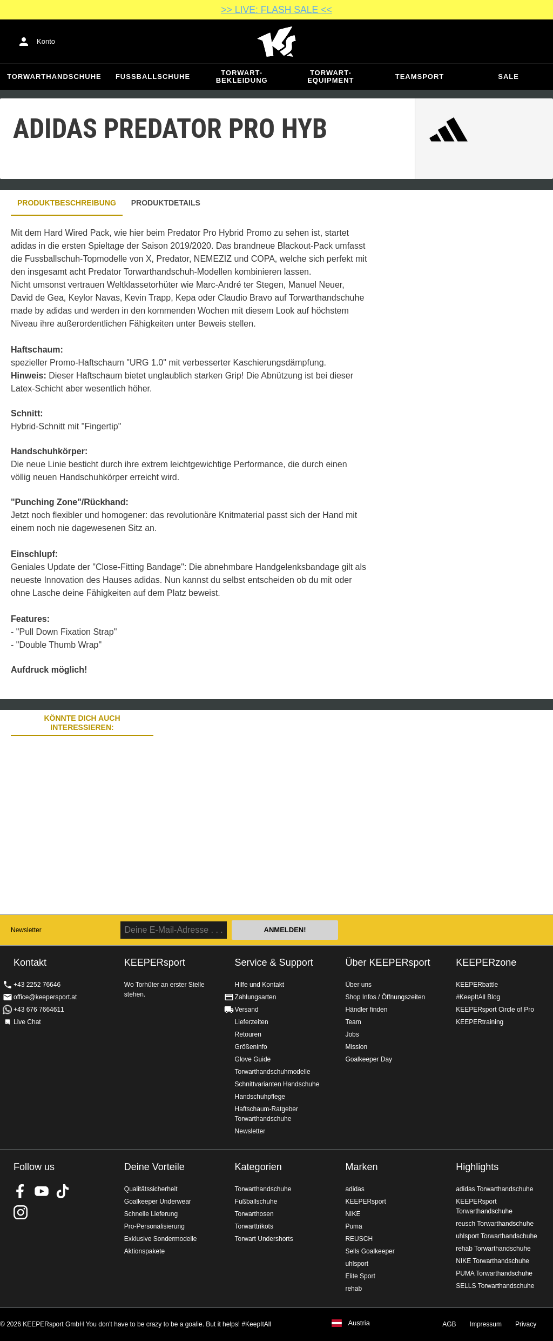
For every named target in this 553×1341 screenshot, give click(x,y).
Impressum (486, 1324)
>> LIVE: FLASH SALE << (276, 9)
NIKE (352, 1214)
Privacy (525, 1324)
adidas (354, 1189)
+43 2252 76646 (37, 984)
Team (353, 1022)
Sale (508, 76)
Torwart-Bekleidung (242, 76)
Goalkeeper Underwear (157, 1201)
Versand (247, 1009)
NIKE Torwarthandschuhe (492, 1261)
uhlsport (356, 1263)
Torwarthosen (254, 1214)
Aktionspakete (144, 1251)
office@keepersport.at (45, 997)
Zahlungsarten (255, 997)
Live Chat (27, 1022)
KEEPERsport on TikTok (63, 1191)
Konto (46, 41)
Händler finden (366, 1009)
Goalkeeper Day (368, 1059)
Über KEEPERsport (387, 962)
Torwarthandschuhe (54, 76)
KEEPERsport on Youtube (42, 1191)
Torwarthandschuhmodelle (273, 1072)
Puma (353, 1226)
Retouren (248, 1034)
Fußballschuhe (153, 76)
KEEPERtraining (479, 1022)
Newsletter (26, 930)
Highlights (477, 1166)
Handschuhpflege (260, 1096)
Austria (358, 1323)
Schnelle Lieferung (151, 1214)
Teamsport (419, 76)
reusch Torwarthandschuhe (495, 1223)
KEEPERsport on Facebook (21, 1191)
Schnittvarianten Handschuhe (277, 1084)
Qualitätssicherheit (151, 1189)
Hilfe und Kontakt (259, 984)
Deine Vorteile (154, 1166)
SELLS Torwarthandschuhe (495, 1286)
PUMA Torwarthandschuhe (494, 1273)
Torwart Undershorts (264, 1239)
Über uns (358, 984)
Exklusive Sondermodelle (160, 1239)
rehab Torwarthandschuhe (493, 1248)
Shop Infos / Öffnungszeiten (385, 997)
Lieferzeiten (251, 1022)
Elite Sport (360, 1276)
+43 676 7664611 (39, 1009)
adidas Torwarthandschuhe (494, 1189)
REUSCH (359, 1239)
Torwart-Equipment (330, 76)
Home (276, 41)
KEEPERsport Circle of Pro (495, 1009)
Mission (356, 1047)
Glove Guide (253, 1059)
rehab (353, 1288)
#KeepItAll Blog (478, 997)
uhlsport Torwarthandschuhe (496, 1236)
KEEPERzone (486, 962)
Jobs (352, 1034)
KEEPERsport (365, 1201)
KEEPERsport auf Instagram (21, 1212)
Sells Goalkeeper (369, 1251)
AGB (449, 1324)
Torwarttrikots (254, 1226)
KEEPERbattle (477, 984)
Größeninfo (251, 1047)
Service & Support (274, 962)
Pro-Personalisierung (154, 1226)
